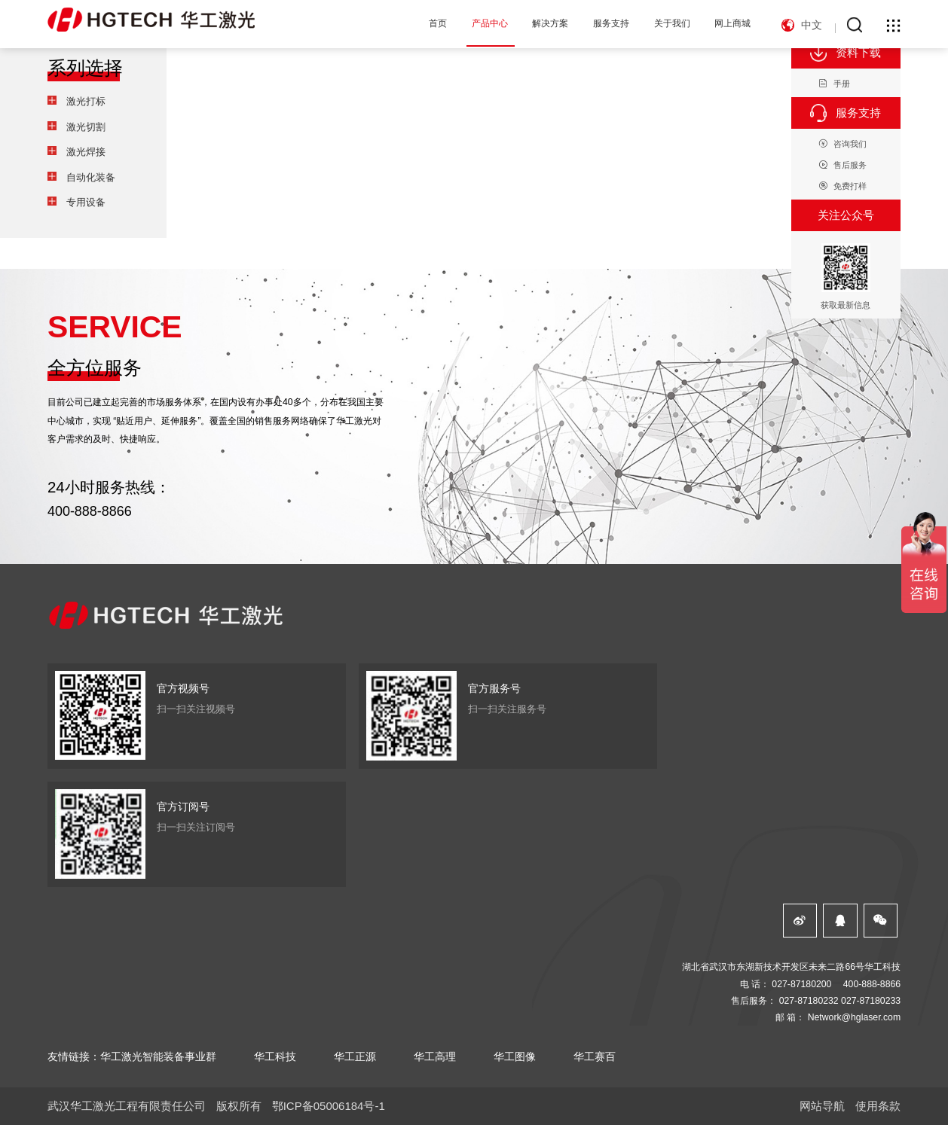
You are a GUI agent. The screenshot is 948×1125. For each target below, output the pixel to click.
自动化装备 (90, 177)
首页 (438, 23)
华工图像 (515, 1056)
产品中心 (490, 23)
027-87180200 (801, 984)
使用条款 (878, 1105)
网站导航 (822, 1105)
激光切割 (86, 127)
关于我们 (672, 23)
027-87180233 (871, 1000)
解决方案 (550, 23)
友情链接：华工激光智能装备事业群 (131, 1056)
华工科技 (275, 1056)
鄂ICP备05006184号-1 (328, 1105)
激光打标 (86, 101)
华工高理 (435, 1056)
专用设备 (86, 202)
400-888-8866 (89, 511)
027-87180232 (809, 1000)
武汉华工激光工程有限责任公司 (126, 1105)
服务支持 (611, 23)
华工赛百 (594, 1056)
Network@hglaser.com (854, 1017)
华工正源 (355, 1056)
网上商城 (732, 23)
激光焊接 (86, 151)
